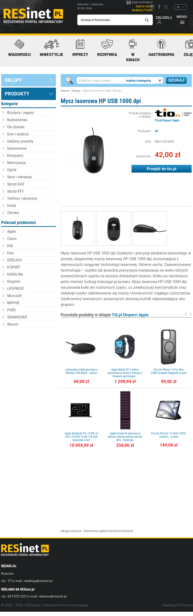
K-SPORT (13, 267)
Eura (10, 253)
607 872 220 (17, 596)
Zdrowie (13, 212)
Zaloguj (164, 19)
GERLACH (14, 260)
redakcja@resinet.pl (38, 581)
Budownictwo (17, 120)
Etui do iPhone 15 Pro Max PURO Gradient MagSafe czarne (169, 371)
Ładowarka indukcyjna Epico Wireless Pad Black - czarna (81, 371)
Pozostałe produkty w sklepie (104, 314)
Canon (12, 238)
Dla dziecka (16, 127)
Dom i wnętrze (18, 134)
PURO (11, 310)
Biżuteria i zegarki (20, 112)
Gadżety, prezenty (20, 141)
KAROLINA (15, 274)
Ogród (11, 170)
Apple (11, 231)
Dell (10, 245)
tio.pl (171, 168)
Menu (182, 19)
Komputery (15, 155)
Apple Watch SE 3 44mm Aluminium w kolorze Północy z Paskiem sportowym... (125, 373)
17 (9, 581)
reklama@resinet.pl (53, 596)
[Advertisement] (28, 355)
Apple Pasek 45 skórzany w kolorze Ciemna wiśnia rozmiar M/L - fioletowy (125, 437)
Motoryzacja (16, 162)
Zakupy (75, 90)
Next (190, 314)
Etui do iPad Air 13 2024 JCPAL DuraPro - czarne (168, 435)
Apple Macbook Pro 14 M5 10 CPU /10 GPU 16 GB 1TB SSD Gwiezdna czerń (81, 437)
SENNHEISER (17, 317)
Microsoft (14, 295)
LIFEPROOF (15, 288)
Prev (186, 314)
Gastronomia (16, 148)
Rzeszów (127, 531)
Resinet (65, 90)
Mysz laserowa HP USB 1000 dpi (101, 100)
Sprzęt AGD (15, 184)
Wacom (12, 324)
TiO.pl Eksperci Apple (167, 120)
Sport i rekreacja (19, 177)
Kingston (13, 281)
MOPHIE (13, 303)
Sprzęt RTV (15, 191)
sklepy (13, 80)
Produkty (17, 94)
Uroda (11, 205)
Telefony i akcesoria (22, 198)
